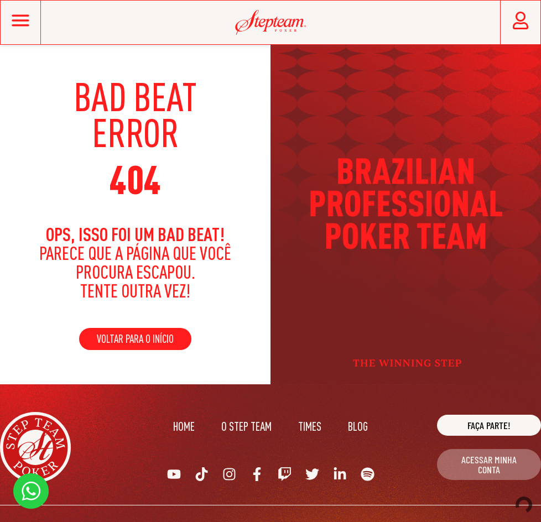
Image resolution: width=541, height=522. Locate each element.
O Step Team (246, 426)
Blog (358, 426)
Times (309, 426)
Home (184, 426)
